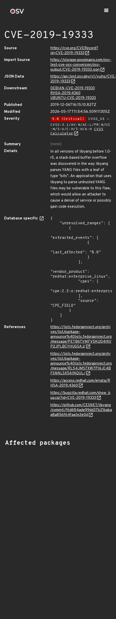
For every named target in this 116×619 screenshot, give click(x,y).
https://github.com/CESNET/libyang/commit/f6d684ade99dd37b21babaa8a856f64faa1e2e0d (81, 410)
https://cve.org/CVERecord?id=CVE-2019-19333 (74, 51)
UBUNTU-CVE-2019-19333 (73, 98)
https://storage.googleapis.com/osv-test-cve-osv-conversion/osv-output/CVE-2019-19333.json (80, 65)
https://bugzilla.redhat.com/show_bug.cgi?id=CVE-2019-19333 (80, 395)
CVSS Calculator (76, 131)
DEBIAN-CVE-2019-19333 (72, 88)
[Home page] (17, 13)
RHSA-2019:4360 (65, 93)
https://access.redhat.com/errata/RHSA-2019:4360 (80, 383)
